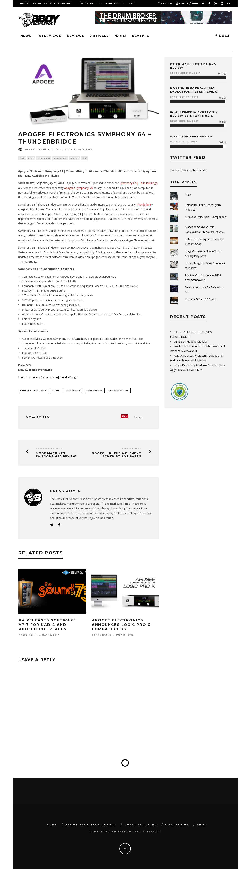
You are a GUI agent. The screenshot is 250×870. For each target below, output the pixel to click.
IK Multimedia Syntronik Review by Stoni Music (194, 114)
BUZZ (222, 36)
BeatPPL (140, 36)
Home (24, 3)
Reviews (75, 36)
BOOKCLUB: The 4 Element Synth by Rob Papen (116, 455)
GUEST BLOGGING (88, 3)
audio (56, 391)
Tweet (138, 418)
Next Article (131, 449)
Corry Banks (101, 636)
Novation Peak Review (191, 136)
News (26, 36)
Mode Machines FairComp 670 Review (56, 455)
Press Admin (32, 149)
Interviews (49, 36)
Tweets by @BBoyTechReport (188, 170)
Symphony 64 (94, 391)
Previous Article (49, 449)
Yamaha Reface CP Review (201, 299)
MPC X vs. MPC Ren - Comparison (205, 217)
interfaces (73, 391)
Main (188, 195)
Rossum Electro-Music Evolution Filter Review (194, 90)
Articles (99, 36)
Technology (43, 158)
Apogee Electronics (33, 391)
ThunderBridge (118, 391)
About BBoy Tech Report (52, 3)
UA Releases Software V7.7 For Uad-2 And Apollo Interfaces (47, 625)
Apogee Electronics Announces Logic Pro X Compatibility (121, 625)
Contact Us (115, 3)
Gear (22, 158)
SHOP (133, 3)
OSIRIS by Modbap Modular (190, 341)
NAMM (120, 36)
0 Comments (60, 158)
